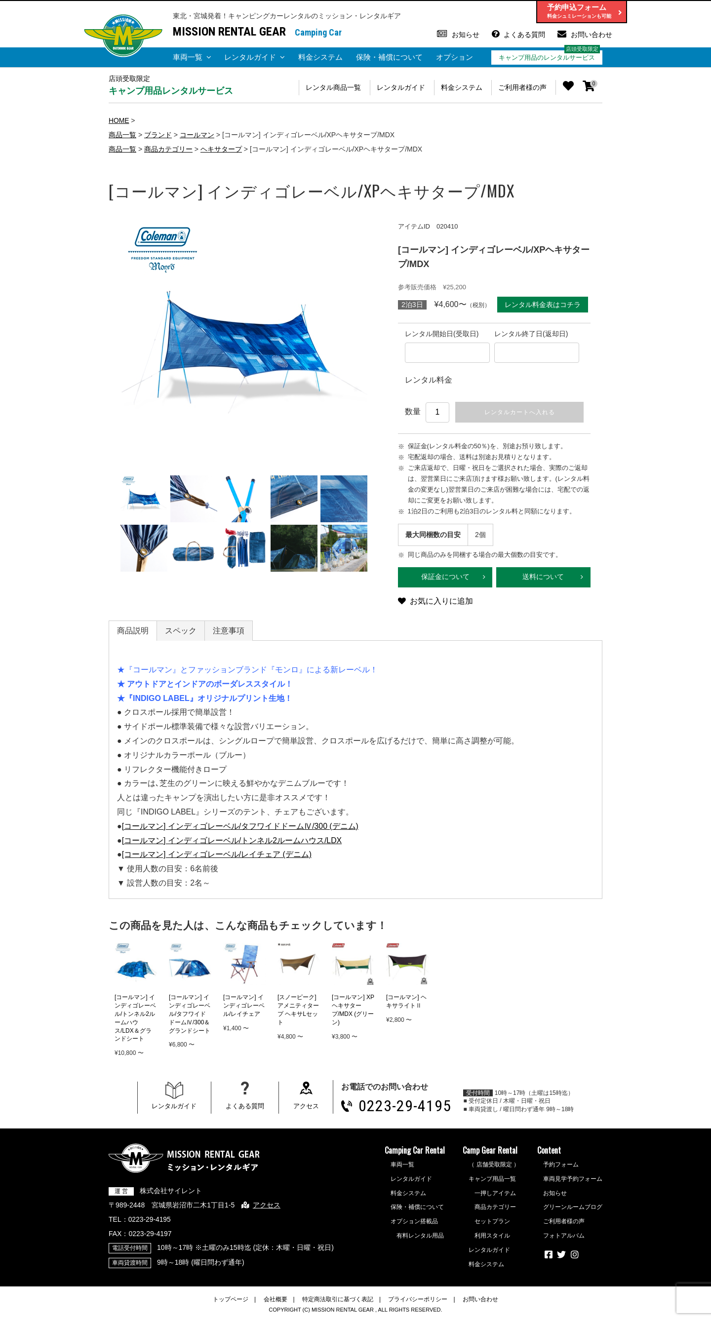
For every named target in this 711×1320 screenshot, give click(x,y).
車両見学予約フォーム (572, 1179)
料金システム (320, 57)
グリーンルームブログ (572, 1208)
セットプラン (492, 1222)
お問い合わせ (591, 35)
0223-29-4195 (404, 1106)
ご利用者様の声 (522, 87)
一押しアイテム (495, 1194)
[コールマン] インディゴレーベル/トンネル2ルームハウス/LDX (232, 841)
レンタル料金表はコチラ (543, 304)
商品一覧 (122, 134)
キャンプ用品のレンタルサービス (547, 57)
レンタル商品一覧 (330, 87)
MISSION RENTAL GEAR (229, 32)
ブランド (158, 134)
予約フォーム (561, 1165)
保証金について (445, 578)
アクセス (306, 1107)
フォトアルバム (564, 1236)
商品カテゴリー (168, 149)
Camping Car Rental (415, 1151)
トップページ (230, 1300)
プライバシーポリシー (417, 1300)
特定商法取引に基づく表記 (337, 1300)
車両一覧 (187, 57)
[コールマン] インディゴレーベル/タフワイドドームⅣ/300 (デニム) (240, 826)
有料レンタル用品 (420, 1236)
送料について (543, 578)
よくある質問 (524, 35)
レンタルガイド (250, 57)
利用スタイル (492, 1236)
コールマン (197, 134)
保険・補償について (389, 57)
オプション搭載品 (414, 1222)
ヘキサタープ (221, 149)
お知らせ (465, 35)
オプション (454, 57)
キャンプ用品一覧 (492, 1179)
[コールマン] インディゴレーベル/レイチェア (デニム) (217, 855)
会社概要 (275, 1300)
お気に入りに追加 (441, 602)
